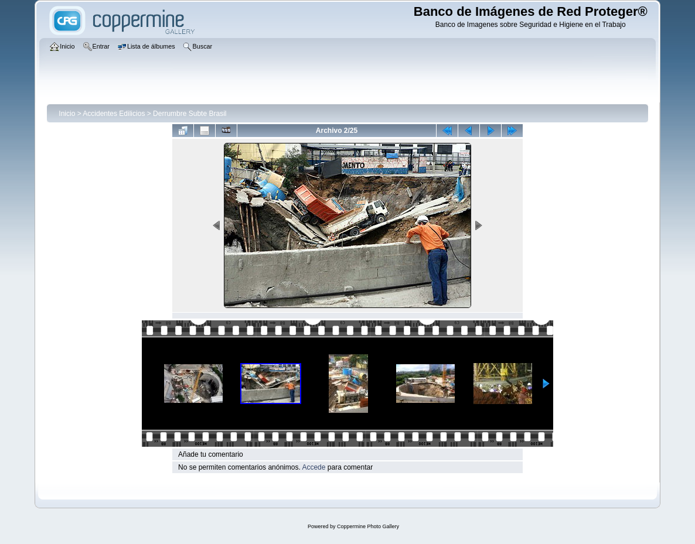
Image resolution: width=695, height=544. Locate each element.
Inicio (67, 114)
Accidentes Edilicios (114, 114)
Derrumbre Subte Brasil (189, 114)
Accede (313, 467)
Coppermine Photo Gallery (368, 526)
